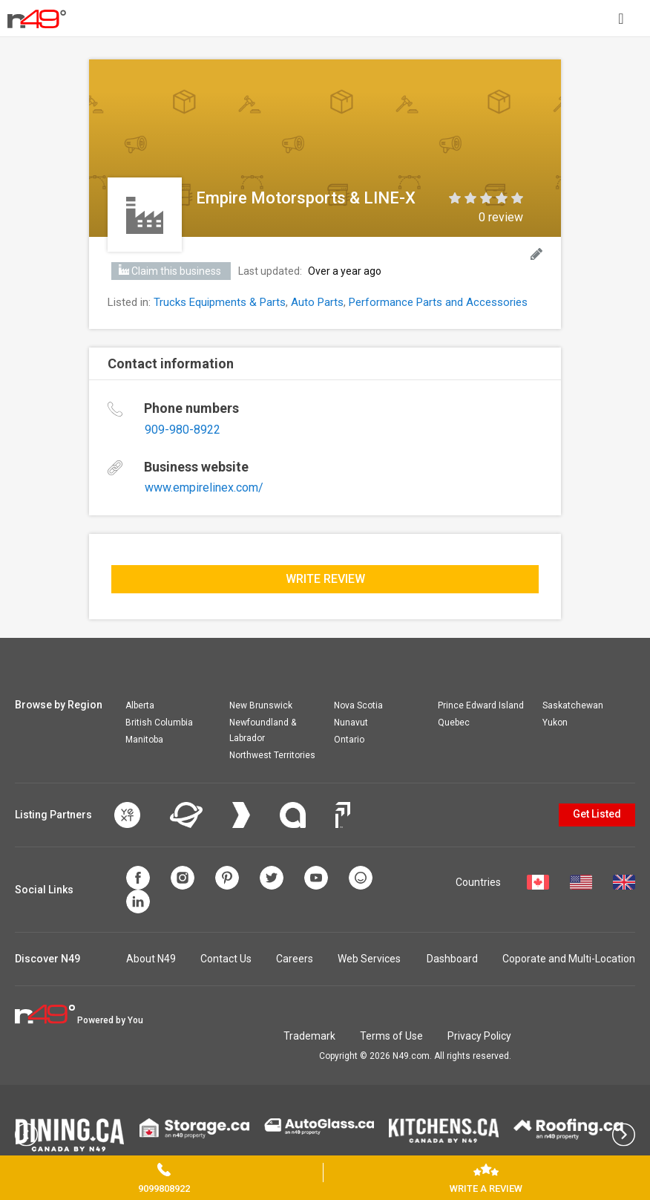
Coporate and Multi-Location (568, 959)
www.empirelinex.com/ (204, 487)
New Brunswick (260, 705)
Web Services (369, 959)
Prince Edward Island (481, 705)
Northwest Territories (272, 755)
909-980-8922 (182, 430)
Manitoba (144, 739)
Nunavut (351, 722)
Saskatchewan (572, 705)
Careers (294, 959)
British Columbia (159, 722)
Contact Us (226, 959)
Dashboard (452, 959)
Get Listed (597, 814)
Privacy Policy (479, 1036)
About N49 (151, 959)
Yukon (555, 722)
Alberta (139, 705)
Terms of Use (391, 1036)
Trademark (309, 1036)
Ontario (349, 739)
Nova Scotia (358, 705)
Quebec (454, 722)
